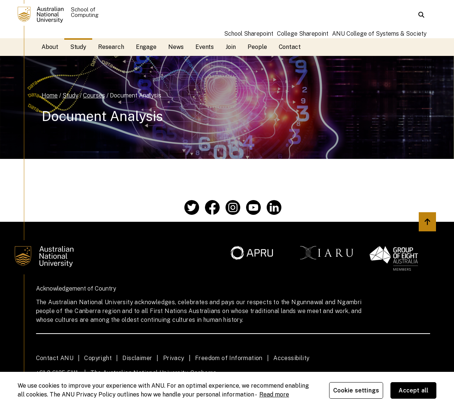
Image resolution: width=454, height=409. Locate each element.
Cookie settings (356, 390)
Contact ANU (54, 358)
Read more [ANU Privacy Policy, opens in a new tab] (274, 394)
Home (50, 95)
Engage (146, 46)
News (176, 46)
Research (111, 46)
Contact (290, 46)
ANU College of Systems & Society (379, 33)
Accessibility (291, 358)
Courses (94, 95)
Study (78, 46)
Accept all (414, 390)
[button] (421, 15)
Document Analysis (135, 95)
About (50, 46)
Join (231, 46)
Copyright (98, 358)
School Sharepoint (248, 33)
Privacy (173, 358)
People (257, 46)
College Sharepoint (302, 33)
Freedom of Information (229, 358)
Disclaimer (137, 358)
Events (204, 46)
